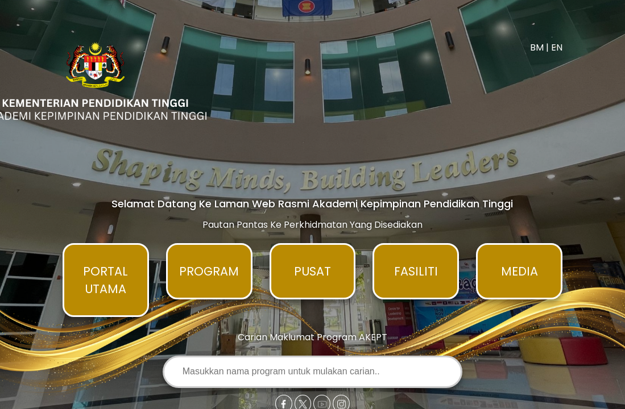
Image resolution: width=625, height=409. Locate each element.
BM (537, 47)
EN (556, 47)
